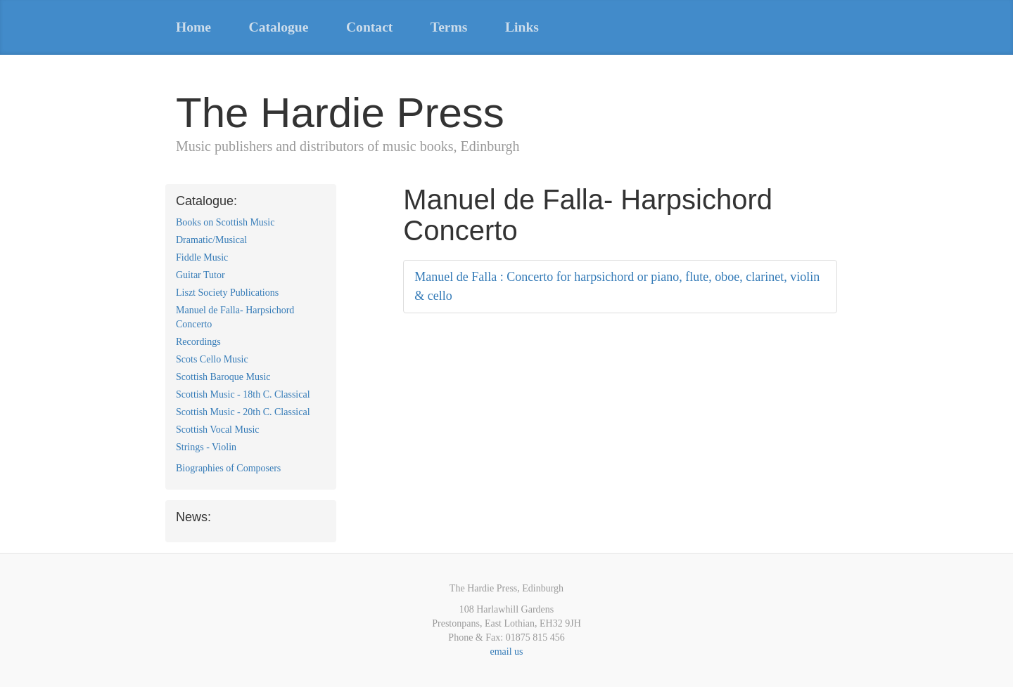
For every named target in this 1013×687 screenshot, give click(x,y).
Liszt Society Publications (227, 292)
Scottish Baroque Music (223, 377)
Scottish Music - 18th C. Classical (243, 394)
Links (522, 27)
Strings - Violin (206, 447)
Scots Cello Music (212, 359)
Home (193, 27)
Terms (449, 27)
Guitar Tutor (200, 275)
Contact (369, 27)
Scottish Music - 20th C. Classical (243, 412)
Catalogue (279, 27)
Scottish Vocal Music (218, 429)
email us (506, 651)
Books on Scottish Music (225, 222)
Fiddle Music (202, 257)
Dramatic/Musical (211, 240)
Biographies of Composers (228, 468)
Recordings (198, 341)
